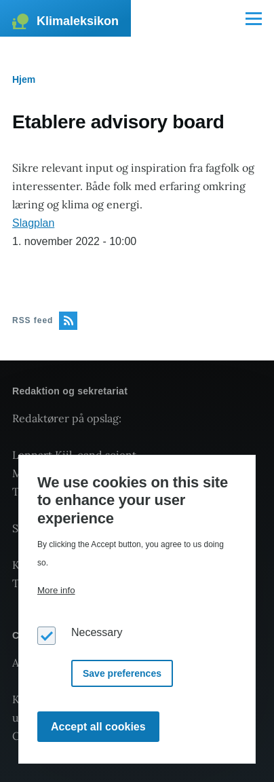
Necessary (97, 632)
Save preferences (122, 673)
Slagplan (33, 223)
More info (56, 590)
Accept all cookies (98, 726)
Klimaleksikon (78, 21)
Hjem (23, 79)
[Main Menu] (253, 18)
